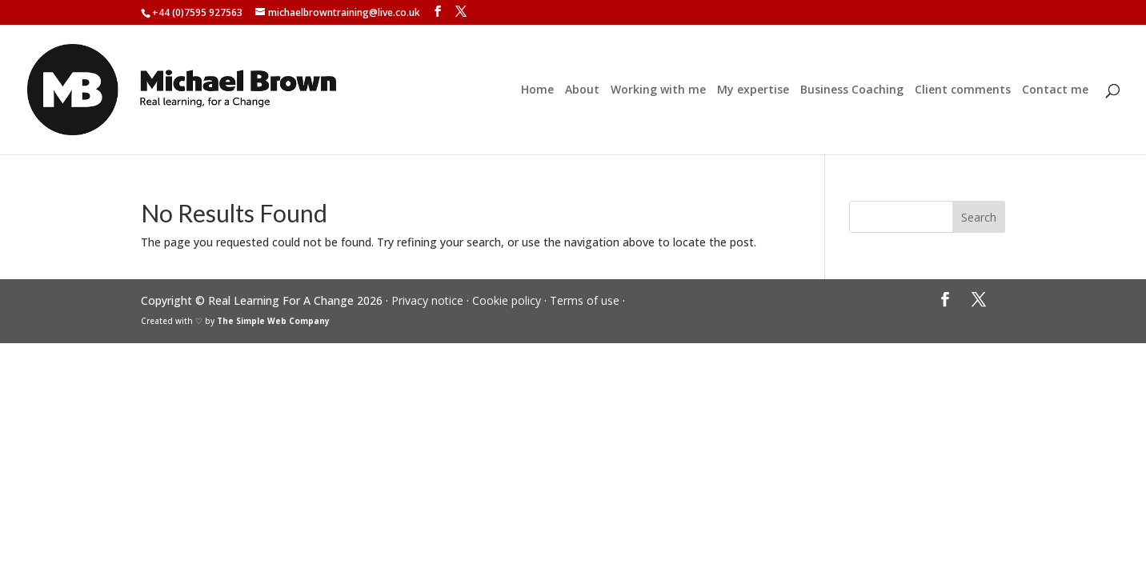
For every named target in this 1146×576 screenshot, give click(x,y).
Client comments (963, 90)
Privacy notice (427, 300)
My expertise (753, 90)
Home (537, 90)
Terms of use (584, 300)
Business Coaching (852, 90)
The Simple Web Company (273, 320)
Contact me (1055, 90)
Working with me (658, 90)
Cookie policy (506, 300)
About (582, 90)
